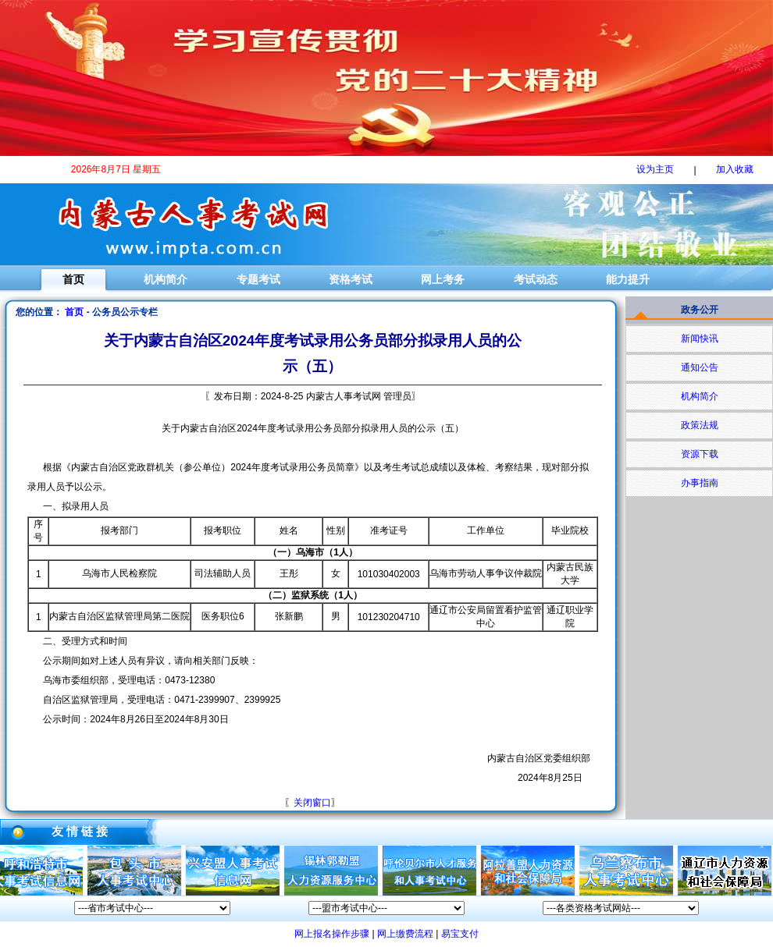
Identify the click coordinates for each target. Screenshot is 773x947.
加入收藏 (734, 169)
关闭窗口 (312, 802)
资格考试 (350, 279)
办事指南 (699, 482)
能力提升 (628, 279)
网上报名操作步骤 (331, 933)
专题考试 (258, 279)
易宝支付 (460, 933)
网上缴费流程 (405, 933)
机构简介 (165, 279)
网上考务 (443, 279)
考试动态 (535, 279)
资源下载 (699, 454)
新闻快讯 (699, 338)
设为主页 (655, 169)
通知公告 (699, 367)
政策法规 (699, 425)
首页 (73, 279)
